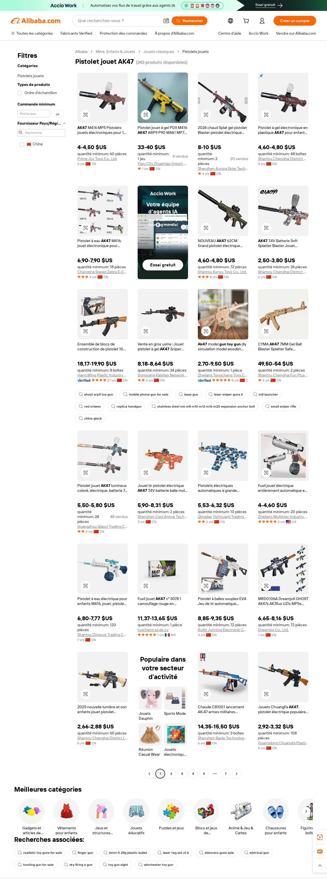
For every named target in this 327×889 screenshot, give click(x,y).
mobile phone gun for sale (145, 394)
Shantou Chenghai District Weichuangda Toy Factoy (283, 272)
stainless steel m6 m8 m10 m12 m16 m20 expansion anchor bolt (203, 406)
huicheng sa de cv (153, 630)
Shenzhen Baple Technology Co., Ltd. (223, 738)
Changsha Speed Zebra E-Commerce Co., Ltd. (102, 272)
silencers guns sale (216, 853)
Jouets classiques (158, 51)
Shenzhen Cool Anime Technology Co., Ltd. (163, 516)
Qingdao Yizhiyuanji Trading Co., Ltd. (223, 516)
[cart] (247, 21)
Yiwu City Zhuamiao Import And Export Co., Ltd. (163, 163)
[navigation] (41, 413)
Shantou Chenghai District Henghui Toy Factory (283, 158)
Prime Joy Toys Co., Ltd (97, 158)
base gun (188, 394)
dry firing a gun (78, 865)
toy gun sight (115, 865)
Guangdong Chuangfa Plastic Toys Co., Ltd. (283, 743)
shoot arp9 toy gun (96, 394)
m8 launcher (265, 394)
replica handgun (126, 406)
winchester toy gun (155, 865)
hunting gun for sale (36, 865)
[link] (320, 837)
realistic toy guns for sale (40, 853)
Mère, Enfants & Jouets (115, 51)
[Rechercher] (189, 20)
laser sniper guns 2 (225, 394)
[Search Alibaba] (118, 21)
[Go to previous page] (149, 774)
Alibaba (81, 51)
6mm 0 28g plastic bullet (125, 853)
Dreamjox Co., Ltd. (273, 630)
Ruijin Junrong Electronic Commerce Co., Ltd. (223, 630)
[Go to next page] (236, 774)
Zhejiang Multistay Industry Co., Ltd (283, 516)
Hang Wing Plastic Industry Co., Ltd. (102, 375)
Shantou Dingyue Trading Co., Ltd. (102, 634)
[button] (166, 20)
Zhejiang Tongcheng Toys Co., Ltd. (223, 375)
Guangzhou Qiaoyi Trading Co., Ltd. (102, 526)
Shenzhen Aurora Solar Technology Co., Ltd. (223, 168)
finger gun (82, 853)
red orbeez (90, 406)
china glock (90, 418)
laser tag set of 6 (173, 853)
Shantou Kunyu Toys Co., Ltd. (222, 272)
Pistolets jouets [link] (195, 51)
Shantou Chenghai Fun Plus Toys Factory (283, 375)
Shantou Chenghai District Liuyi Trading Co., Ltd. (102, 738)
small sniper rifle (280, 406)
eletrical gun (256, 853)
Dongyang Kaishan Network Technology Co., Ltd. (163, 375)
